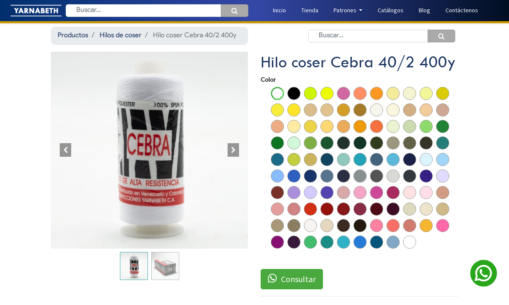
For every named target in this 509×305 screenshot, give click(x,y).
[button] (66, 150)
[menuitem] (279, 10)
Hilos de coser (121, 35)
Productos (73, 35)
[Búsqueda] (234, 10)
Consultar (292, 278)
